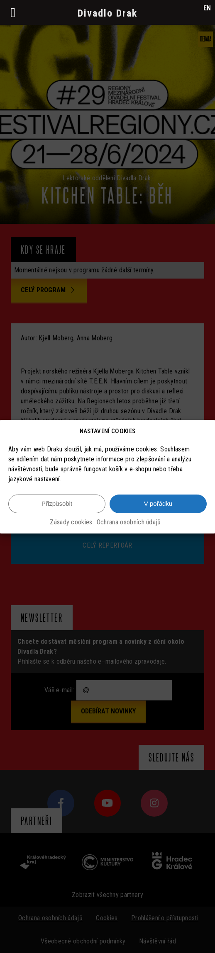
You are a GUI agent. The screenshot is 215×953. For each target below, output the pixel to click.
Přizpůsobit (57, 504)
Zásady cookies (71, 523)
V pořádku (158, 504)
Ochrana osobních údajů (129, 523)
